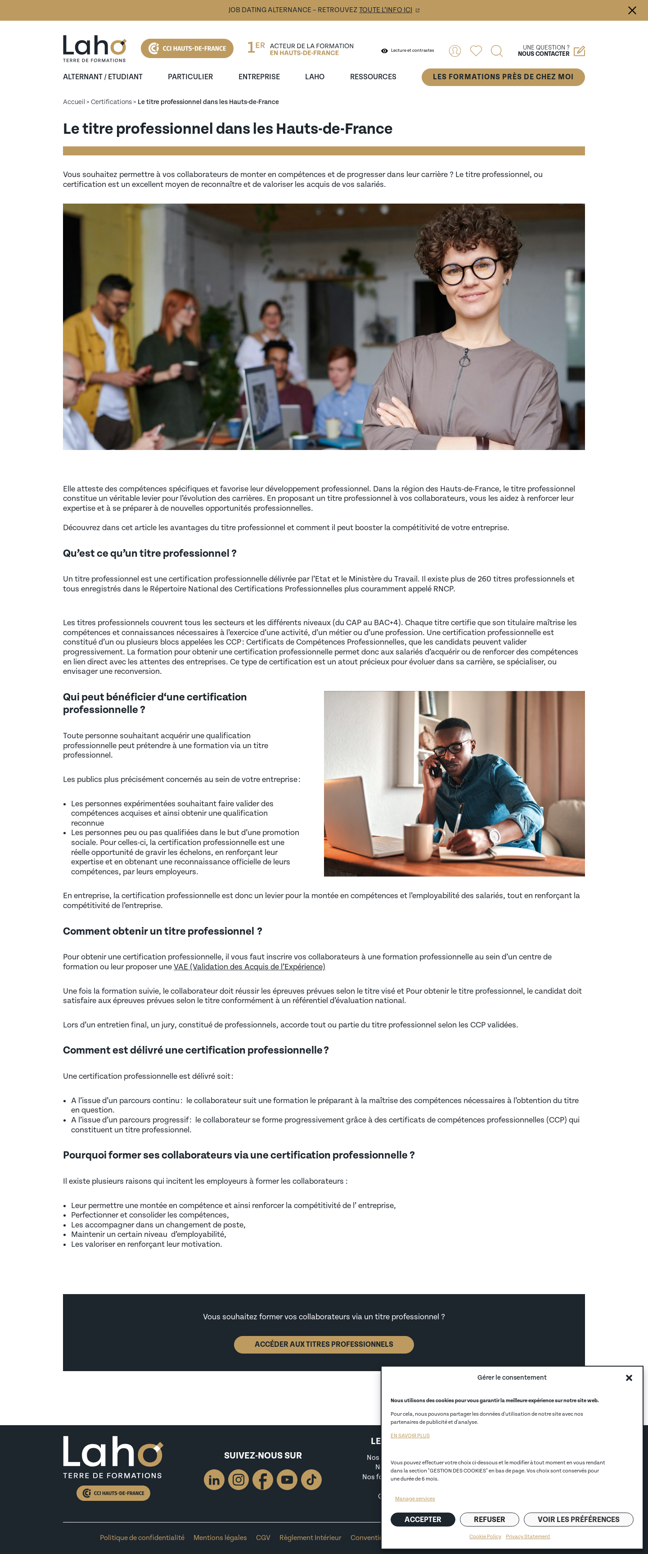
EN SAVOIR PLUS (410, 1436)
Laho (314, 77)
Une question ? (551, 51)
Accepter (423, 1519)
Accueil (74, 102)
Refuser (489, 1519)
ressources (373, 77)
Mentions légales (220, 1538)
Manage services (415, 1499)
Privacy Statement (528, 1537)
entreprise (259, 77)
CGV (263, 1538)
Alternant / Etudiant (103, 77)
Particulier (190, 77)
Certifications (111, 102)
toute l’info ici (385, 10)
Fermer (632, 10)
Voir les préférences (579, 1519)
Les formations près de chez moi (503, 77)
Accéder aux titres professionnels (324, 1344)
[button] (629, 1377)
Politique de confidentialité (142, 1538)
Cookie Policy (485, 1537)
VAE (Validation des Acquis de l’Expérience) (249, 967)
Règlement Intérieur (310, 1538)
